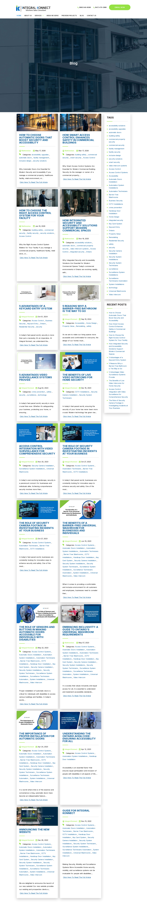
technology (42, 395)
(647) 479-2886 (101, 7)
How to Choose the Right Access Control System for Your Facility (35, 214)
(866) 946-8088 (85, 7)
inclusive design (25, 161)
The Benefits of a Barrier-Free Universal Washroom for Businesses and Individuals (79, 528)
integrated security (77, 252)
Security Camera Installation (43, 466)
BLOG (82, 15)
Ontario (89, 252)
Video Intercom (79, 576)
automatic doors (25, 158)
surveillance (31, 395)
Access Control (89, 158)
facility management (41, 158)
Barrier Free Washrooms (73, 554)
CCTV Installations (82, 392)
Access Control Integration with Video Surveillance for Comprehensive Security (37, 449)
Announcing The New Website (34, 831)
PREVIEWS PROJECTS (69, 15)
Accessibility (79, 323)
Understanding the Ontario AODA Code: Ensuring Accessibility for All (79, 737)
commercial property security (117, 140)
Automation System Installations (74, 756)
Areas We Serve (53, 15)
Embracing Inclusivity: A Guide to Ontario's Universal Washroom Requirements (80, 630)
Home (19, 16)
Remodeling (80, 326)
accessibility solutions (83, 243)
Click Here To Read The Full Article (34, 182)
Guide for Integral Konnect (76, 812)
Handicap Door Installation (83, 557)
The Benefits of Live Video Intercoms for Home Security (77, 377)
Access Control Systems (84, 466)
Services (38, 15)
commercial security (116, 145)
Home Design (91, 323)
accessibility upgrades (40, 155)
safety (89, 326)
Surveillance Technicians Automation (76, 850)
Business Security (116, 201)
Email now (120, 7)
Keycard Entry (32, 324)
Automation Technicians (71, 469)
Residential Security (26, 327)
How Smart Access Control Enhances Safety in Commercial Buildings (78, 138)
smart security (75, 158)
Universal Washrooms (81, 853)
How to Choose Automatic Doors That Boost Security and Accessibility (35, 138)
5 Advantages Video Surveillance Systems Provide (35, 377)
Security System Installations (73, 564)
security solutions (40, 161)
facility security (33, 233)
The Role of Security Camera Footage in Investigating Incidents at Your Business (79, 449)
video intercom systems (79, 249)
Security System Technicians (84, 844)
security (39, 327)
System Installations (81, 573)
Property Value (68, 326)
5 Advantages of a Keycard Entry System (35, 307)
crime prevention (38, 392)
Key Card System (79, 837)
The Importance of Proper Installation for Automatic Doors (36, 736)
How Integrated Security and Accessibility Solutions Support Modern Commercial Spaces (79, 225)
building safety (80, 155)
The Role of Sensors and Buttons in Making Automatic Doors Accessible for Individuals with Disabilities (37, 633)
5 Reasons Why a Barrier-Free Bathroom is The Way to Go (79, 308)
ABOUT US (28, 15)
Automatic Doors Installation (73, 548)
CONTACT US (91, 15)
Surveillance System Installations (32, 469)
